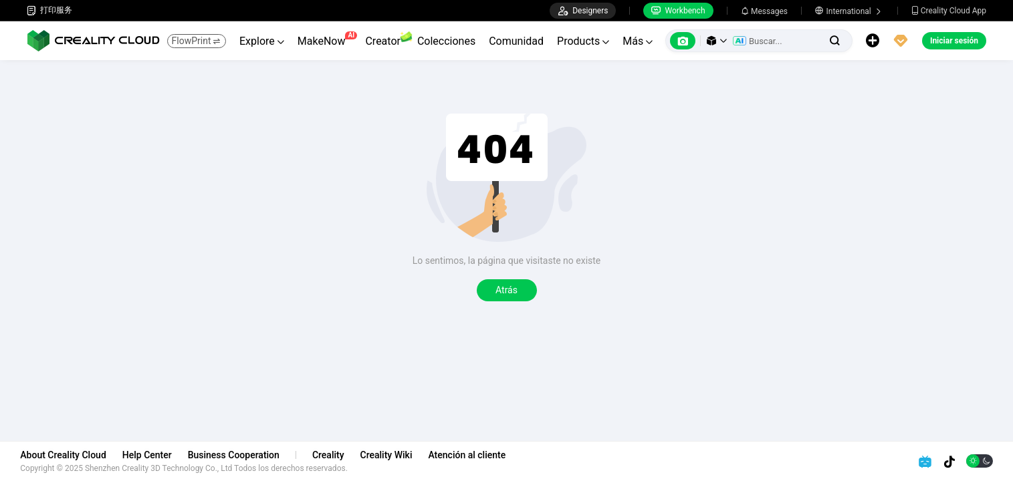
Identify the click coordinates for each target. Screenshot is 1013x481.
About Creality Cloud (70, 455)
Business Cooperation (240, 455)
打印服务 (49, 10)
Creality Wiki (392, 455)
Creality (335, 455)
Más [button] (638, 41)
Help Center (154, 455)
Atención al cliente (473, 455)
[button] (717, 40)
